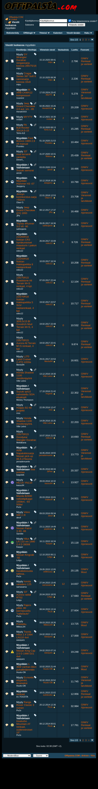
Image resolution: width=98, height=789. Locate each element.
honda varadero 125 (23, 583)
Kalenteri (57, 33)
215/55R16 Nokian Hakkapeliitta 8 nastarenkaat (24, 263)
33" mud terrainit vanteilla (23, 154)
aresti (19, 173)
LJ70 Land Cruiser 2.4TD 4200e (23, 359)
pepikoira (48, 529)
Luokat (14, 19)
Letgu (19, 560)
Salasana (29, 25)
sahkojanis (21, 229)
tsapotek (20, 475)
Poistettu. (21, 624)
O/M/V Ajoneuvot (86, 107)
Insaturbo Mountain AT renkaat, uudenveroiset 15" (24, 727)
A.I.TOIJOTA (22, 697)
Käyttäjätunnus (32, 21)
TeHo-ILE (20, 133)
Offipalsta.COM (16, 17)
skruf (18, 517)
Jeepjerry (20, 186)
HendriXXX (21, 111)
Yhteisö (44, 33)
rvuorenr (20, 98)
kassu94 (20, 485)
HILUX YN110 (24, 482)
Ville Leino (21, 381)
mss (18, 413)
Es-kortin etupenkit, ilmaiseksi (25, 680)
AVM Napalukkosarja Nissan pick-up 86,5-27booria (25, 454)
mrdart (19, 119)
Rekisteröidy (12, 33)
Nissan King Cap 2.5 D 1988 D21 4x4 (25, 653)
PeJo (18, 507)
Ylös (93, 755)
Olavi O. (20, 202)
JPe (18, 216)
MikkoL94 (20, 627)
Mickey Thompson (24, 400)
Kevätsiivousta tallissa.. (24, 572)
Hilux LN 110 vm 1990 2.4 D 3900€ (25, 541)
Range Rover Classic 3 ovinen (25, 705)
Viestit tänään (73, 33)
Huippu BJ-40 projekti (24, 409)
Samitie (19, 534)
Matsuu (49, 156)
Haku (88, 33)
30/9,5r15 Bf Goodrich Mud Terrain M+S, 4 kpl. (24, 325)
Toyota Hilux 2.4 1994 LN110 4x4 (24, 634)
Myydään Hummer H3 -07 (25, 182)
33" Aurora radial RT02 (23, 594)
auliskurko (48, 695)
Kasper (19, 547)
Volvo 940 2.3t (23, 513)
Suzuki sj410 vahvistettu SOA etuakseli (25, 394)
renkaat (20, 694)
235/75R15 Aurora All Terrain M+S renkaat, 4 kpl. (26, 344)
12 (63, 583)
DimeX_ (20, 160)
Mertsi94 (20, 365)
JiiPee (50, 471)
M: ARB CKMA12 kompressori (24, 92)
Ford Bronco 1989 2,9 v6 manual (25, 141)
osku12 (19, 251)
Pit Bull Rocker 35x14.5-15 (22, 127)
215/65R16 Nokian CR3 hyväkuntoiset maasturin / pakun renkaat (26, 242)
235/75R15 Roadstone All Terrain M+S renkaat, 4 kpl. (24, 282)
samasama (21, 587)
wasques (20, 640)
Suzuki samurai (25, 170)
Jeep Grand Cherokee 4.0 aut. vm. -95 (25, 106)
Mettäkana (21, 442)
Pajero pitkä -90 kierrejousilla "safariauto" (23, 609)
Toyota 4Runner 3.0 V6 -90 (25, 225)
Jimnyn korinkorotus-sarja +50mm (26, 197)
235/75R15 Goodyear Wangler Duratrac (26, 437)
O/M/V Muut (84, 571)
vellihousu (48, 571)
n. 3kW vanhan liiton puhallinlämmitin (26, 667)
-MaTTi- (49, 95)
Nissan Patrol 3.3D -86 (23, 530)
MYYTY (28, 116)
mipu (18, 68)
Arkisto (85, 755)
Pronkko (20, 146)
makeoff (49, 499)
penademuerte (23, 461)
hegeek (49, 393)
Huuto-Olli (21, 672)
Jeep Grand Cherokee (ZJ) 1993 (25, 210)
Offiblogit (29, 33)
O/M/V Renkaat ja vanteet (86, 61)
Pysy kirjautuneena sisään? (83, 21)
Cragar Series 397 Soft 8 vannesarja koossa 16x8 (26, 77)
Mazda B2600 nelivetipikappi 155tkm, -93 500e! (24, 500)
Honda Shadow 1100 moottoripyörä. (24, 421)
